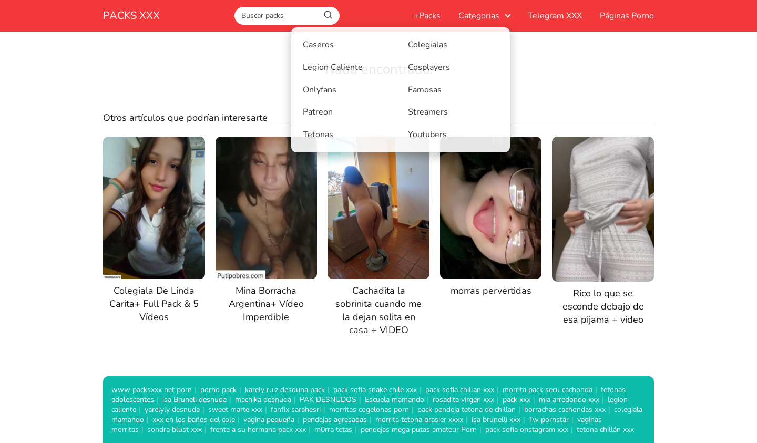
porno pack (218, 390)
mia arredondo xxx (569, 400)
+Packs (427, 16)
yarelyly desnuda (172, 410)
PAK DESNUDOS (328, 400)
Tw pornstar (549, 420)
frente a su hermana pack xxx (258, 430)
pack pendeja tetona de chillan (466, 410)
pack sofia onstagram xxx (526, 430)
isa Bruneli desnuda (194, 400)
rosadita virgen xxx (463, 400)
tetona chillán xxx (605, 430)
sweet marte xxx (235, 410)
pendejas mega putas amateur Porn (419, 430)
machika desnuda (263, 400)
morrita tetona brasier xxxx (419, 420)
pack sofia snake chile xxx (375, 390)
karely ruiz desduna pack (285, 390)
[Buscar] (328, 15)
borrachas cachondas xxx (565, 410)
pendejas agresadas (335, 420)
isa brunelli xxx (496, 420)
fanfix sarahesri (296, 410)
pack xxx (516, 400)
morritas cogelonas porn (369, 410)
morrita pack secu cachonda (547, 390)
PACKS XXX (131, 15)
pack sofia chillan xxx (459, 390)
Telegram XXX (555, 16)
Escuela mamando (394, 400)
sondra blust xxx (174, 430)
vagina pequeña (268, 420)
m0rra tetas (333, 430)
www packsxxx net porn (151, 390)
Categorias (478, 16)
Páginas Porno (627, 16)
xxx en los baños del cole (193, 420)
